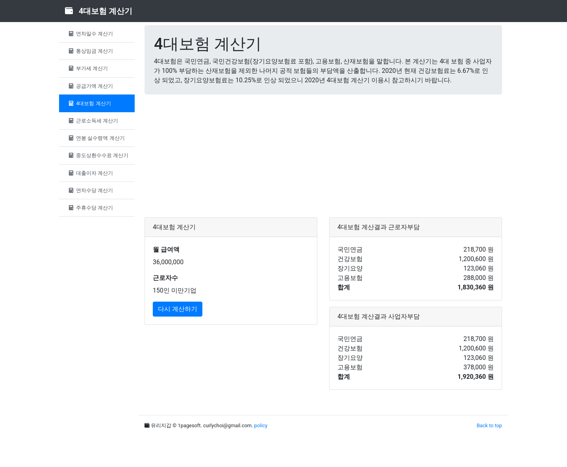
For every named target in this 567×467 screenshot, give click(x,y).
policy (260, 425)
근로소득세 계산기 (92, 121)
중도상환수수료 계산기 (97, 155)
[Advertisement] (323, 156)
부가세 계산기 (87, 68)
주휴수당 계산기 (90, 208)
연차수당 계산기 (90, 190)
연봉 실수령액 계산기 (96, 138)
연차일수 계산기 (90, 34)
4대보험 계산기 (89, 103)
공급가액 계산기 (90, 86)
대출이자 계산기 (90, 173)
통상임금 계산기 (90, 51)
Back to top (489, 425)
